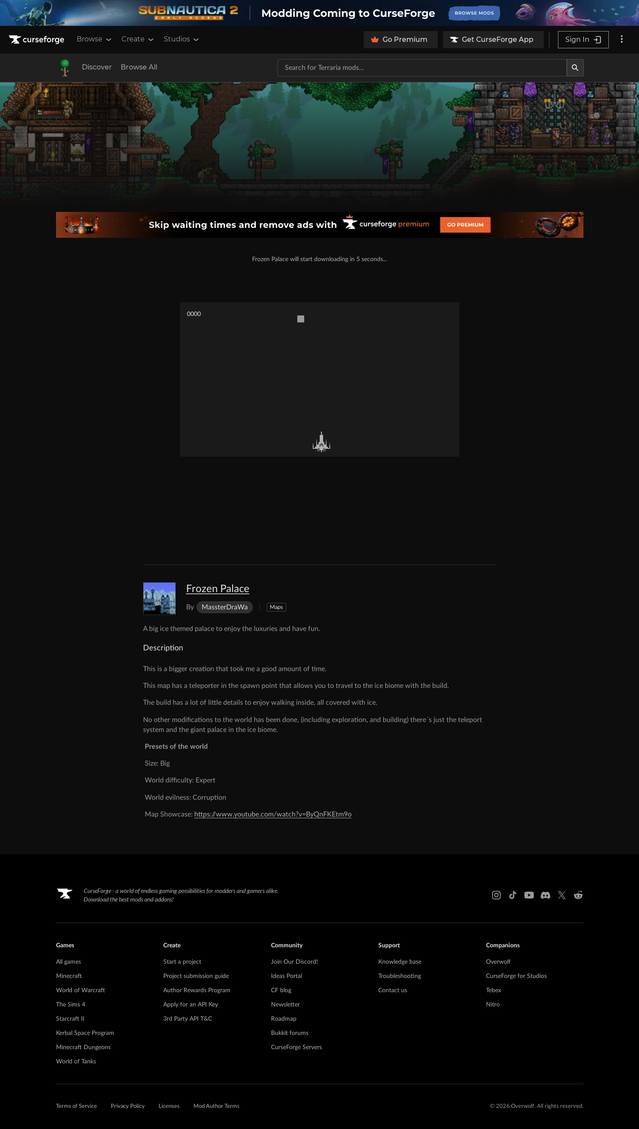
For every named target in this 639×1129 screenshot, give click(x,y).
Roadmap (283, 1019)
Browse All (139, 67)
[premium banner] (319, 225)
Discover (97, 67)
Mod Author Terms (216, 1106)
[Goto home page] (37, 39)
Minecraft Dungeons (83, 1047)
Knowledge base (399, 962)
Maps (276, 607)
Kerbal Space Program (85, 1033)
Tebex (493, 990)
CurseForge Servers (296, 1047)
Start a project (182, 962)
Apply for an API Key (190, 1005)
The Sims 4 (70, 1005)
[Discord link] (545, 895)
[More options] (621, 39)
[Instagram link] (496, 895)
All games (68, 962)
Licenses (169, 1106)
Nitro (493, 1005)
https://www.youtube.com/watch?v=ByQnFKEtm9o (273, 814)
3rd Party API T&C (187, 1019)
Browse (95, 39)
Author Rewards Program (197, 990)
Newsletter (285, 1005)
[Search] (575, 67)
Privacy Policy (128, 1106)
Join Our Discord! (294, 962)
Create (138, 39)
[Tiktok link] (513, 895)
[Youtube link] (529, 895)
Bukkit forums (290, 1033)
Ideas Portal (286, 976)
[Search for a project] (422, 68)
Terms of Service (76, 1106)
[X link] (562, 895)
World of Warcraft (80, 990)
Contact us (392, 990)
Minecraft (69, 976)
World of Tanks (76, 1062)
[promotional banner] (319, 13)
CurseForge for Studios (516, 976)
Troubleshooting (399, 976)
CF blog (281, 990)
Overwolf (498, 962)
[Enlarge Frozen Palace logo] (159, 598)
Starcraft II (70, 1019)
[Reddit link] (578, 895)
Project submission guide (196, 976)
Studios (182, 39)
